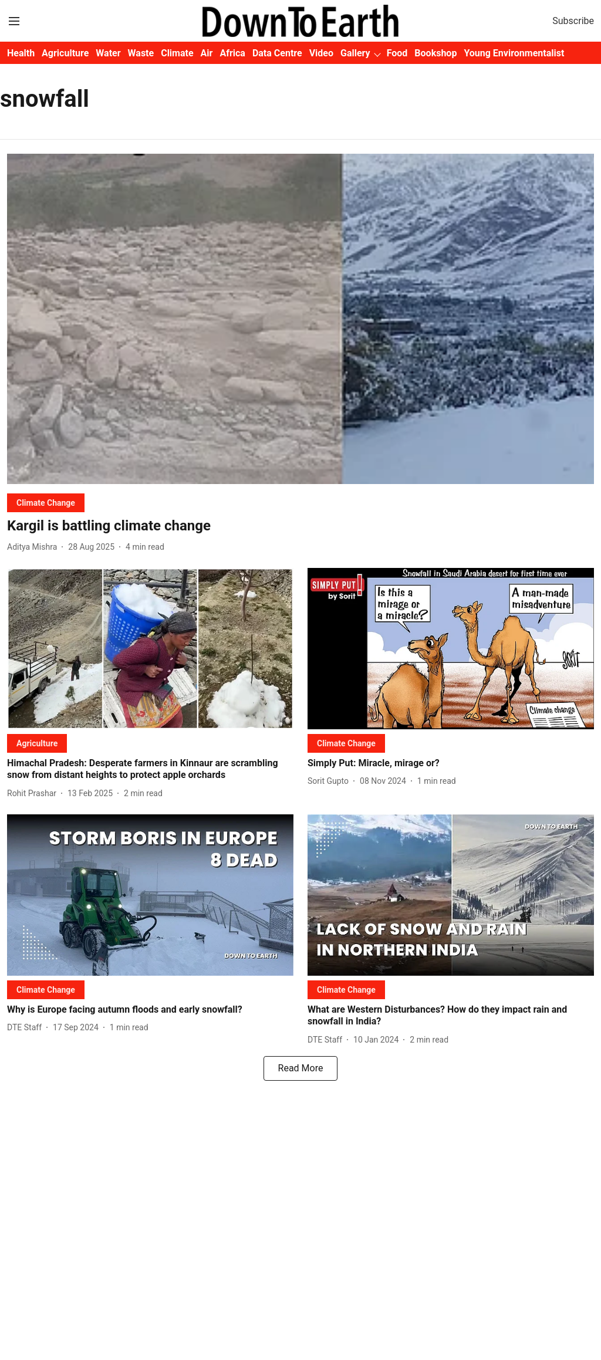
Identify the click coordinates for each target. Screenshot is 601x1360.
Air (207, 53)
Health (21, 53)
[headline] (300, 526)
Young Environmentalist (514, 53)
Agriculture (65, 53)
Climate (177, 53)
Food (397, 53)
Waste (141, 53)
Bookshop (435, 53)
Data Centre (277, 53)
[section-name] (46, 502)
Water (108, 53)
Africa (232, 53)
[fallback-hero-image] (300, 319)
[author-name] (34, 547)
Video (321, 53)
